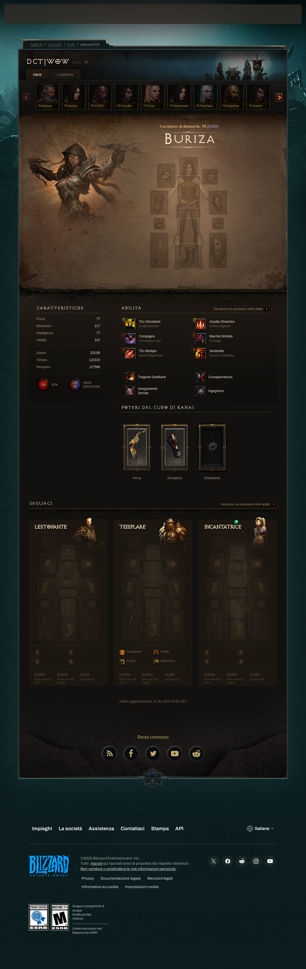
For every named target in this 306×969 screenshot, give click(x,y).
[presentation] (20, 14)
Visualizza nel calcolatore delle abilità (242, 309)
